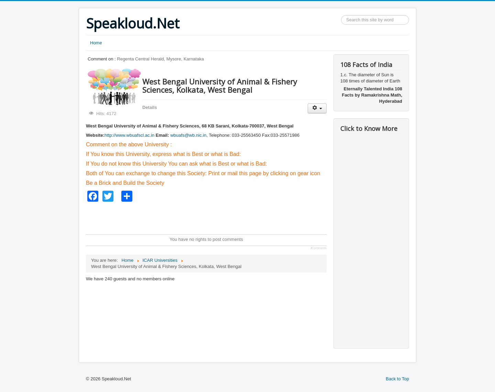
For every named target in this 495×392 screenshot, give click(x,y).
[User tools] (317, 108)
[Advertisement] (211, 217)
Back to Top (397, 378)
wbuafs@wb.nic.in (188, 135)
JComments (318, 248)
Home (96, 42)
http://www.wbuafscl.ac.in (129, 135)
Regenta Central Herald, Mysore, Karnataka (160, 58)
